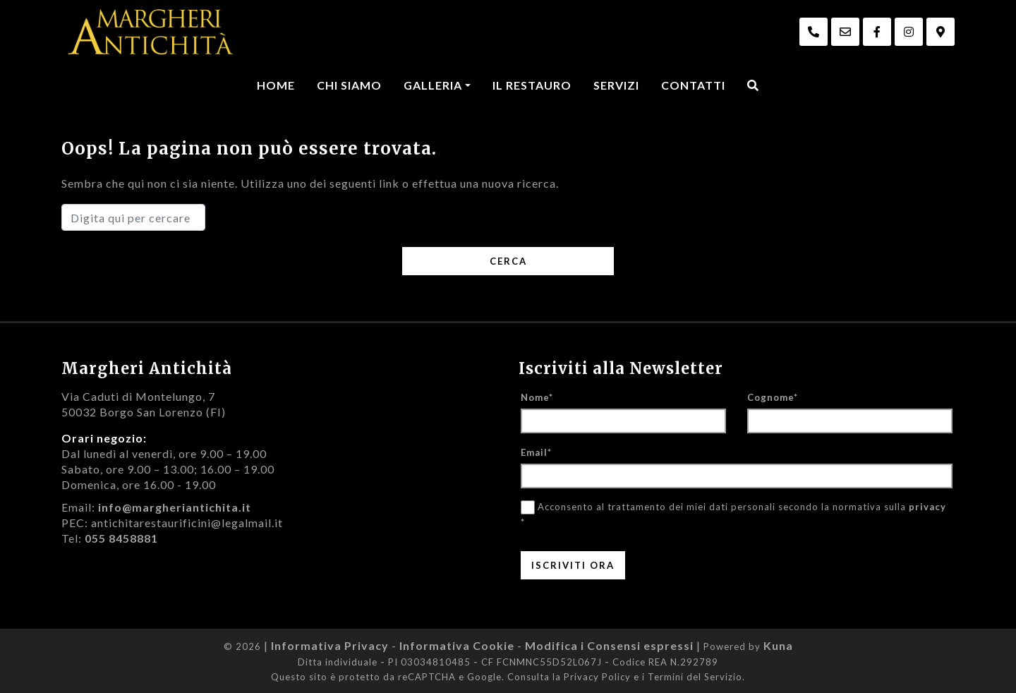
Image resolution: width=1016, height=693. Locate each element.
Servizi (616, 85)
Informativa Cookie (456, 645)
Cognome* (772, 397)
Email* (536, 452)
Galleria (433, 85)
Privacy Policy (597, 676)
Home (276, 85)
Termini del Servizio (695, 676)
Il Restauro (532, 85)
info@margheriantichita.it (174, 507)
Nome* (537, 397)
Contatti (693, 85)
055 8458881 (121, 538)
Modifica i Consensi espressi (609, 645)
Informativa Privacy (330, 645)
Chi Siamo (349, 85)
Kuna (778, 645)
